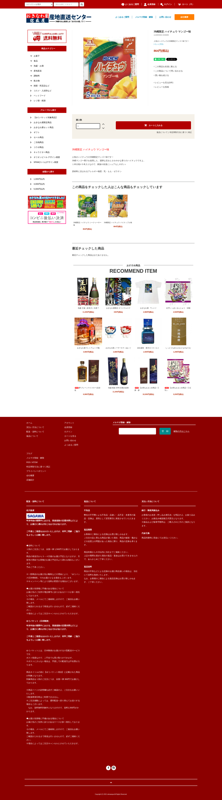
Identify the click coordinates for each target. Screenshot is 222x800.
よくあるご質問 (130, 4)
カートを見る (70, 436)
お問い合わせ (165, 17)
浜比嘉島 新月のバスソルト (148, 348)
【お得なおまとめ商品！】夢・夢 (147, 389)
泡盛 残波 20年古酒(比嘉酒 (118, 388)
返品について (162, 132)
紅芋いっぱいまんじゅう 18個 (178, 308)
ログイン (166, 4)
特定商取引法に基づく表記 (181, 132)
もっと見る (159, 44)
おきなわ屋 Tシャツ (148, 308)
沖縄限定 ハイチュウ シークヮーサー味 (87, 224)
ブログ (29, 453)
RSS (28, 462)
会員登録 (149, 4)
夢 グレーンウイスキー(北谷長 (87, 389)
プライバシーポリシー (36, 471)
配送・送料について (35, 431)
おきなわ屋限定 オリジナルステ (118, 308)
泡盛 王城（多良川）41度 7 (88, 308)
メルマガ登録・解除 (144, 17)
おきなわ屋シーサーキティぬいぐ (118, 348)
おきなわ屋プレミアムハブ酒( (88, 348)
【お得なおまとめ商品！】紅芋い (178, 389)
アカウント (69, 423)
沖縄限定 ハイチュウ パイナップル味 (118, 223)
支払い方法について (35, 427)
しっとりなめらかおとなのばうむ (178, 348)
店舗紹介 (30, 480)
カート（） (186, 4)
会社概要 (184, 17)
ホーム (29, 423)
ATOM (35, 462)
